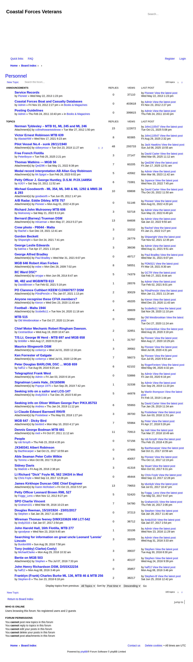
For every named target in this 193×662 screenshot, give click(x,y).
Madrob (22, 469)
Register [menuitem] (170, 58)
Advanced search (183, 14)
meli (37, 433)
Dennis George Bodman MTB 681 (39, 430)
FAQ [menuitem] (30, 58)
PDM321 (150, 263)
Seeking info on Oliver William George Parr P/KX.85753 (56, 403)
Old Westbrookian (28, 320)
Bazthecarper (26, 451)
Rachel (22, 230)
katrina (22, 248)
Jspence (149, 180)
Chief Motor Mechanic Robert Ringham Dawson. (51, 328)
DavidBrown (25, 284)
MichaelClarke (26, 552)
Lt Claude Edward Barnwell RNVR (40, 412)
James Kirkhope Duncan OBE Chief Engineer (48, 483)
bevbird (39, 424)
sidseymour (42, 147)
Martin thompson (154, 391)
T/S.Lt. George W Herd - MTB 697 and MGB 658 (50, 337)
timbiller (22, 341)
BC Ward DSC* (26, 272)
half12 (21, 367)
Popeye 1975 (43, 385)
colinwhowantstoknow (48, 129)
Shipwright (24, 239)
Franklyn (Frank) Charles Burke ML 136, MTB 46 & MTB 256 (59, 575)
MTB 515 (21, 317)
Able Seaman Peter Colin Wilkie (38, 456)
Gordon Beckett (26, 236)
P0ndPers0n (42, 293)
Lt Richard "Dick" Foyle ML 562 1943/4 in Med (49, 474)
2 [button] (182, 82)
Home (14, 65)
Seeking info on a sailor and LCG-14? (43, 391)
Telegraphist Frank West (33, 373)
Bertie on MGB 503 (29, 558)
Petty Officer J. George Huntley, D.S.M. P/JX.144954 (53, 180)
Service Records (27, 92)
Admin (22, 104)
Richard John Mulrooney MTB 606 (40, 209)
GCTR (148, 272)
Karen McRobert (44, 486)
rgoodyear (24, 531)
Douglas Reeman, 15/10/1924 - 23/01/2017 (45, 510)
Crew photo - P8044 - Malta (35, 227)
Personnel (16, 76)
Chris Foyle (24, 477)
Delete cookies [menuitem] (153, 645)
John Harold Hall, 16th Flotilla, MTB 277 (44, 528)
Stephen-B (24, 579)
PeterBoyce (25, 156)
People (20, 439)
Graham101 (25, 504)
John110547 (152, 126)
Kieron (39, 302)
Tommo (22, 460)
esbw (38, 266)
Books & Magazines (75, 104)
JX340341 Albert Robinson (34, 447)
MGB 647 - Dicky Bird (31, 421)
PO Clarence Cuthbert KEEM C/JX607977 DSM (49, 290)
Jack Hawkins (153, 144)
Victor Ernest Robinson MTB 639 (39, 135)
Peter (148, 421)
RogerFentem (153, 364)
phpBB (84, 651)
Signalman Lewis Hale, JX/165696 (40, 382)
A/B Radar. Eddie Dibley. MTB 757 (40, 200)
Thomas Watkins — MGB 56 (35, 162)
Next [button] (186, 82)
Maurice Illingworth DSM (33, 346)
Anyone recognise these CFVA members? (46, 299)
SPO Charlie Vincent (30, 501)
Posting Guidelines (29, 110)
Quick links (16, 58)
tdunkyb (149, 483)
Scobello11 (41, 311)
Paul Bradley (42, 257)
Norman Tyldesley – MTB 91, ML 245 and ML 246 (51, 126)
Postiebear (41, 415)
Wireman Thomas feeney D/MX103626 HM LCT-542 (52, 519)
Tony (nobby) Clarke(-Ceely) (36, 549)
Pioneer (22, 95)
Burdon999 (24, 544)
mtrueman (41, 221)
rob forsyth (24, 442)
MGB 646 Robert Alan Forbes (36, 263)
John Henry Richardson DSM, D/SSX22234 (46, 566)
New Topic (13, 82)
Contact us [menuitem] (134, 645)
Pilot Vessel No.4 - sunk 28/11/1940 (41, 144)
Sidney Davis (24, 465)
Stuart (148, 466)
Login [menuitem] (183, 58)
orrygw (39, 275)
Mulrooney (24, 213)
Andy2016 (41, 394)
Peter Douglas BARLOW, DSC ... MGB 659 (46, 364)
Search (178, 14)
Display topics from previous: (71, 585)
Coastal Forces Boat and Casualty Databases (48, 101)
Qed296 (40, 165)
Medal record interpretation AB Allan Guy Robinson (53, 171)
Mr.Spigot (40, 174)
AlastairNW (24, 138)
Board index (28, 65)
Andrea (39, 406)
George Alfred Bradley (31, 254)
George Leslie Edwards (32, 245)
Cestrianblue (25, 332)
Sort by (109, 585)
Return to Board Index (20, 599)
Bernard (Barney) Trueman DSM (38, 218)
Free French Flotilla (29, 153)
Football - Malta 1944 (30, 308)
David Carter (152, 153)
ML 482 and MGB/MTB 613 (34, 281)
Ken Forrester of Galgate (33, 355)
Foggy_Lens (25, 495)
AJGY (21, 183)
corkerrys (40, 350)
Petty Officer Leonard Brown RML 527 (43, 492)
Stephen (23, 513)
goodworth (41, 196)
